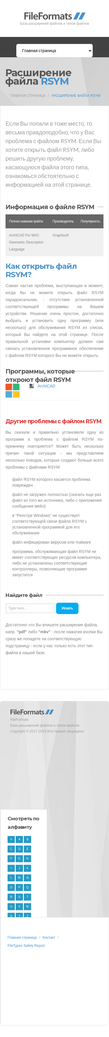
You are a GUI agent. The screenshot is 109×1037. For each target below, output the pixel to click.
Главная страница (28, 96)
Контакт (48, 937)
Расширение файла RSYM (76, 96)
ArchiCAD (46, 386)
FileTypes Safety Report (26, 946)
